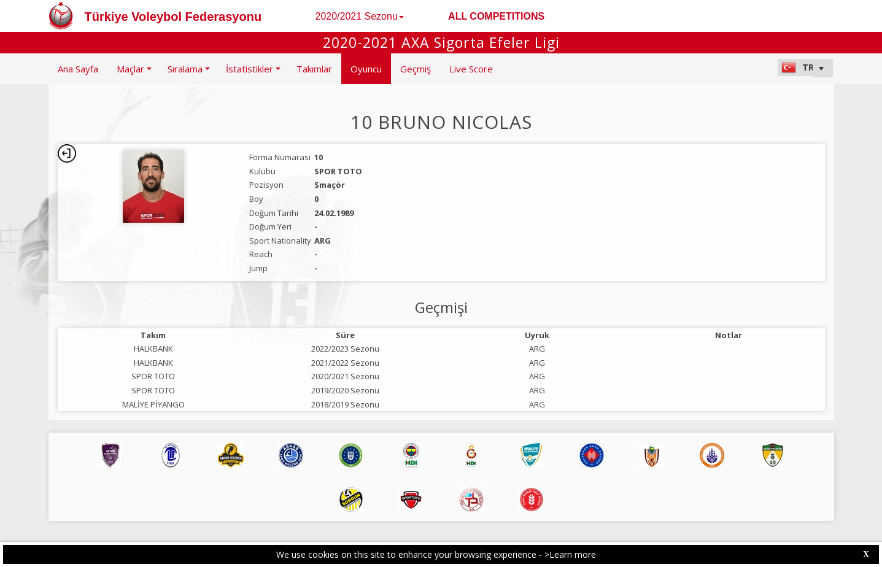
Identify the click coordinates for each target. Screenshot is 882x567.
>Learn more (570, 554)
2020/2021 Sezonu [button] (359, 16)
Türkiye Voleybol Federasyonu (173, 16)
